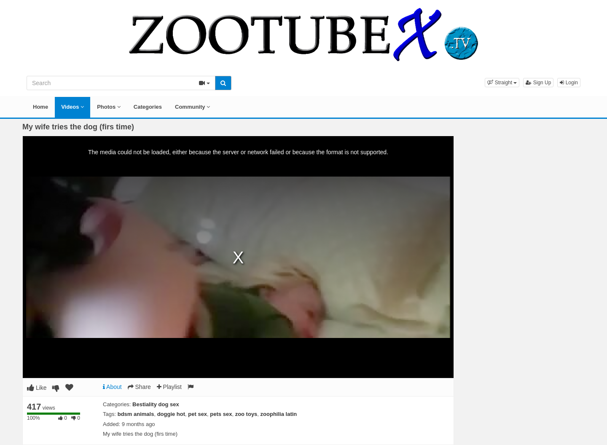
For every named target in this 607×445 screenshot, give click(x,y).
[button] (502, 82)
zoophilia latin (279, 414)
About (112, 386)
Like (37, 387)
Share (139, 386)
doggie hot (171, 414)
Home (40, 107)
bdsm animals (136, 414)
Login (569, 83)
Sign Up (538, 83)
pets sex (221, 414)
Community (192, 107)
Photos (109, 107)
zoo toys (246, 414)
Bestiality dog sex (155, 404)
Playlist (169, 386)
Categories (148, 107)
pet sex (197, 414)
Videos (72, 107)
